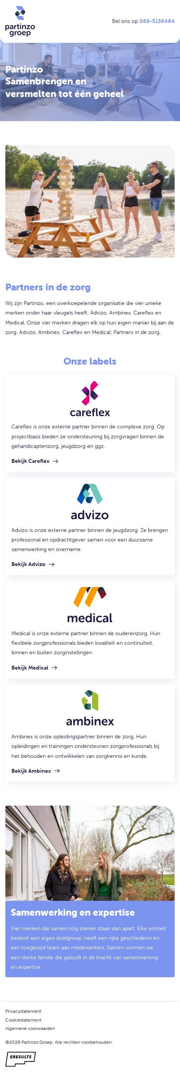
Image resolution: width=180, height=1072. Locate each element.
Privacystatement (23, 1011)
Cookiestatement (23, 1020)
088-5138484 (157, 21)
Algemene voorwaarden (30, 1028)
